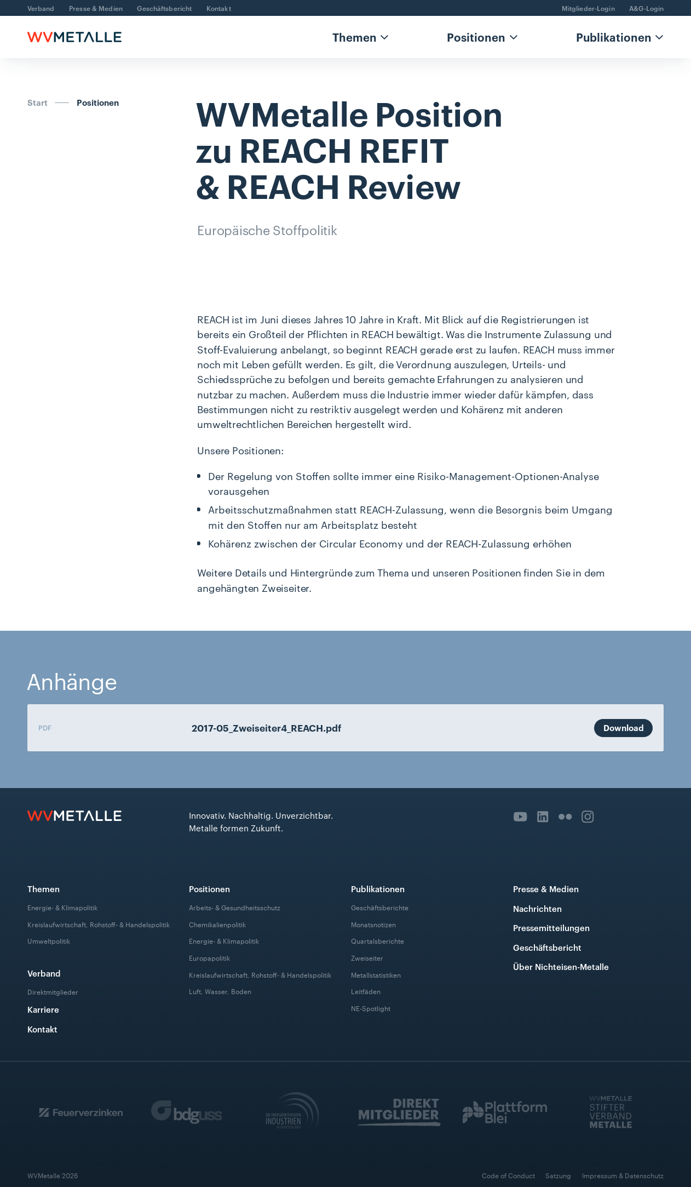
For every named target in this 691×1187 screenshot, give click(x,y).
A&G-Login (646, 8)
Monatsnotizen (373, 923)
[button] (360, 37)
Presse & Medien (96, 8)
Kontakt (218, 8)
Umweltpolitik (48, 940)
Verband (41, 8)
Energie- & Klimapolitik (62, 907)
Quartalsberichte (377, 940)
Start (37, 102)
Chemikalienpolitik (217, 923)
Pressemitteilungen (551, 927)
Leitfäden (366, 991)
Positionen (476, 36)
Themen (354, 36)
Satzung (558, 1175)
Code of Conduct (508, 1175)
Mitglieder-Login (588, 8)
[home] (74, 37)
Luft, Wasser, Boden (220, 991)
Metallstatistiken (376, 974)
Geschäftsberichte (379, 907)
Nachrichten (537, 908)
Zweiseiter (367, 957)
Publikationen (614, 36)
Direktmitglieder (52, 991)
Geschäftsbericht (164, 8)
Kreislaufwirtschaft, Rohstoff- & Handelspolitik (98, 923)
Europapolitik (209, 957)
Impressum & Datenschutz (623, 1175)
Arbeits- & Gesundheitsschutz (234, 907)
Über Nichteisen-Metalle (561, 966)
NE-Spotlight (370, 1008)
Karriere (43, 1009)
